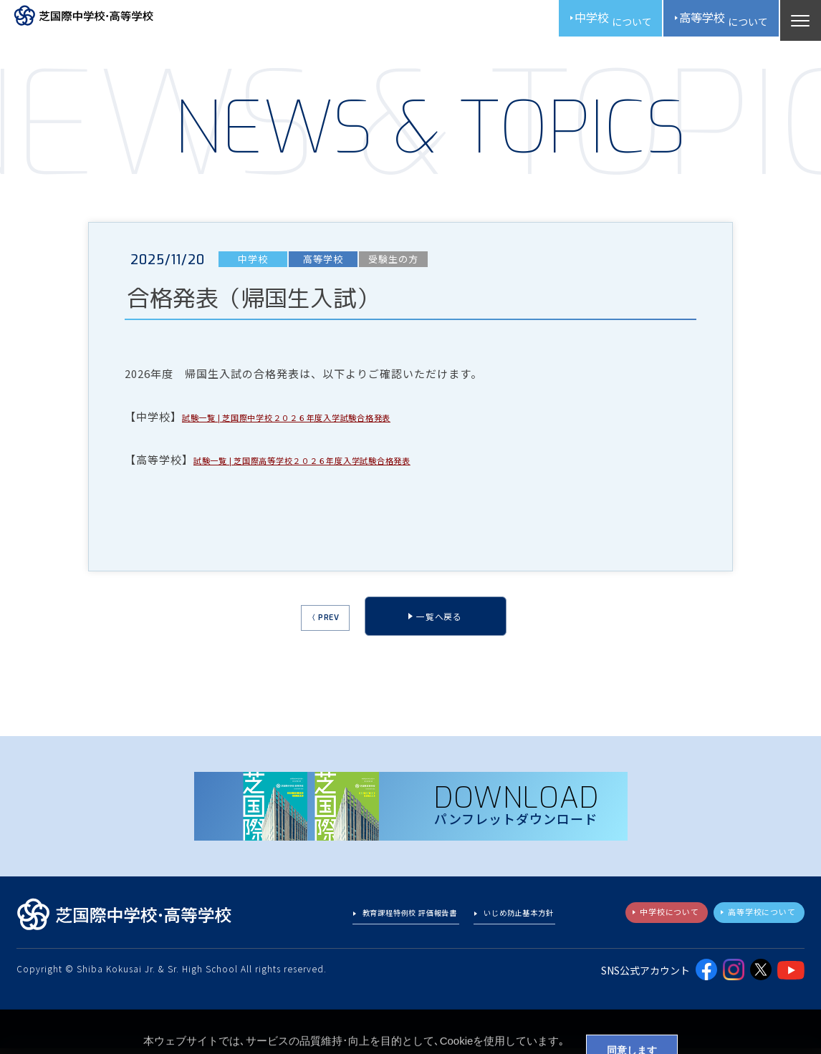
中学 (582, 21)
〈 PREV (313, 627)
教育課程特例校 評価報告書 (382, 922)
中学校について (645, 921)
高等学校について (753, 921)
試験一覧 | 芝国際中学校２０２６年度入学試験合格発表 (324, 422)
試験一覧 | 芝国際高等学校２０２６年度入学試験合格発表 (341, 465)
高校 (712, 21)
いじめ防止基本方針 (511, 922)
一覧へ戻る (446, 625)
